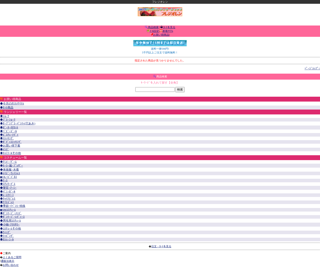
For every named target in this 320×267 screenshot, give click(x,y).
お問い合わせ (11, 265)
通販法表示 (7, 261)
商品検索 (153, 27)
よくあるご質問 (12, 257)
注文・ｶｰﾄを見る (161, 246)
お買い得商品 (161, 34)
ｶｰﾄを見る (169, 27)
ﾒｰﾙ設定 (154, 31)
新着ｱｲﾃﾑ (167, 31)
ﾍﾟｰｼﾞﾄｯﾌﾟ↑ (312, 68)
